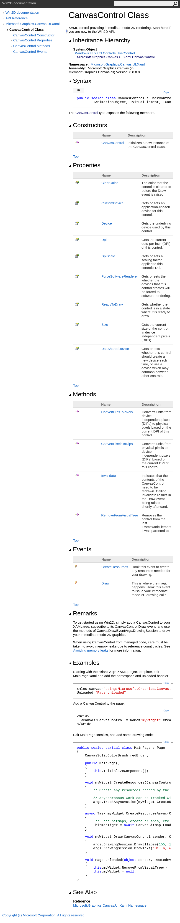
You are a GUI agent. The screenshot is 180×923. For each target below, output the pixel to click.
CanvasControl (112, 143)
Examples (84, 662)
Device (106, 223)
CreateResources (114, 567)
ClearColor (109, 183)
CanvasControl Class (26, 29)
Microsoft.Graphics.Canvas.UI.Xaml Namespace (110, 905)
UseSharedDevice (115, 349)
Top (76, 156)
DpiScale (108, 256)
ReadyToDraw (112, 304)
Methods (82, 394)
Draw (105, 583)
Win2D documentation (22, 12)
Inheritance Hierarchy (99, 40)
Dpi (104, 240)
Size (104, 324)
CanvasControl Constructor (33, 35)
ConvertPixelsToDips (117, 444)
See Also (83, 892)
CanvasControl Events (30, 51)
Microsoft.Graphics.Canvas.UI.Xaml (32, 24)
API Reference (16, 18)
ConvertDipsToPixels (117, 412)
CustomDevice (112, 203)
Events (80, 549)
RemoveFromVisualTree (119, 515)
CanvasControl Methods (31, 46)
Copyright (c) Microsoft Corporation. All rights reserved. (43, 915)
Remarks (83, 613)
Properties (84, 165)
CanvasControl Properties (32, 40)
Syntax (80, 80)
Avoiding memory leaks (90, 650)
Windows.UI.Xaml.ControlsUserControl (105, 53)
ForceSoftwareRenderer (119, 276)
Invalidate (108, 476)
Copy (166, 683)
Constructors (88, 125)
